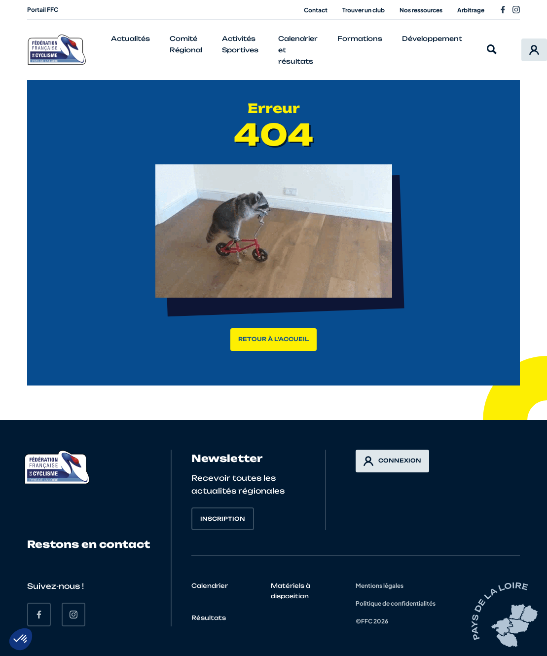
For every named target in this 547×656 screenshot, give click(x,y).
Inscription (222, 518)
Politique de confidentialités (396, 603)
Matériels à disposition (290, 591)
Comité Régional (186, 44)
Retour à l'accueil (273, 339)
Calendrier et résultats (298, 50)
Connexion (392, 461)
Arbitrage (470, 10)
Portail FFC (42, 9)
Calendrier (209, 585)
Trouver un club (363, 10)
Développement (432, 38)
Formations (359, 38)
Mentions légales (379, 585)
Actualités (130, 38)
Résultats (208, 617)
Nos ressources (421, 10)
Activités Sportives (240, 44)
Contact (316, 10)
